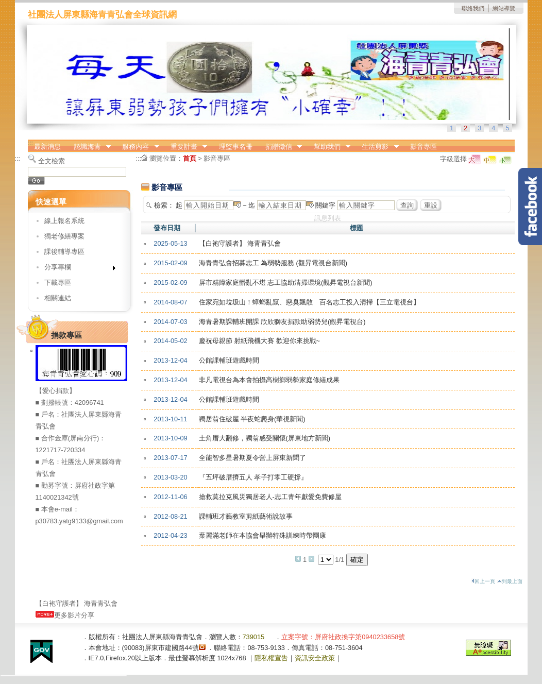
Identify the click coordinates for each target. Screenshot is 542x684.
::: (30, 143)
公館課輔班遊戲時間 (229, 360)
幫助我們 (328, 147)
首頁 (189, 158)
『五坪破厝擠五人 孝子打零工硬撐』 (253, 477)
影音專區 (423, 146)
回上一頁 (483, 581)
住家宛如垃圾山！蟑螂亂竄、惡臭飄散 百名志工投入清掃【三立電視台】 (309, 302)
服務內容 (137, 147)
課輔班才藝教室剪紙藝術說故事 (246, 516)
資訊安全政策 (315, 658)
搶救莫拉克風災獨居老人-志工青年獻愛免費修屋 (270, 497)
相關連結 (57, 298)
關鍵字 (325, 205)
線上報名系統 (64, 221)
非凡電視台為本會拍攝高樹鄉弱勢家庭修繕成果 (269, 380)
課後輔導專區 (64, 251)
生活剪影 (377, 147)
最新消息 (47, 146)
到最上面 (509, 581)
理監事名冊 (235, 146)
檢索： (164, 205)
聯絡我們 (473, 8)
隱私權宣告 (271, 658)
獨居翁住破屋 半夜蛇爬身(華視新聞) (252, 419)
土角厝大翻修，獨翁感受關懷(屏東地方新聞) (265, 438)
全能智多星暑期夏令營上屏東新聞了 (252, 457)
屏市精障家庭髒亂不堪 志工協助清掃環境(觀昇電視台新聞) (285, 282)
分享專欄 (76, 269)
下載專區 (57, 282)
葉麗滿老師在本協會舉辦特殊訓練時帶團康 (262, 535)
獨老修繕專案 (64, 236)
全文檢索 (51, 161)
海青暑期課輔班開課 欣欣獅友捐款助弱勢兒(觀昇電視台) (282, 322)
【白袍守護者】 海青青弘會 (240, 243)
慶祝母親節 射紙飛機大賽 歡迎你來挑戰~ (259, 341)
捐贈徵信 (280, 147)
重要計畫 (185, 147)
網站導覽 (504, 8)
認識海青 (89, 147)
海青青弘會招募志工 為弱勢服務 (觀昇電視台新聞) (273, 263)
